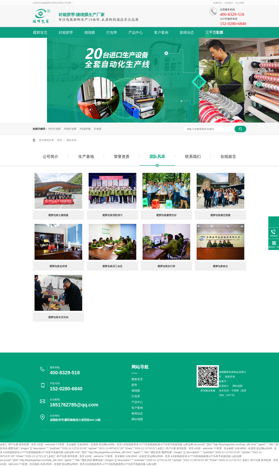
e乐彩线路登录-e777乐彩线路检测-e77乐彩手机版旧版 (152, 444)
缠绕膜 (89, 32)
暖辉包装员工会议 (112, 266)
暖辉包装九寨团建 (58, 215)
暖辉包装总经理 (58, 266)
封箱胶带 (66, 32)
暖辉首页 (40, 32)
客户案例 (161, 32)
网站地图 (137, 419)
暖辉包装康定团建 (220, 215)
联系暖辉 (40, 43)
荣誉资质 (122, 156)
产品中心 (135, 32)
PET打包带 (54, 128)
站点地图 (240, 3)
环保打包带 (70, 128)
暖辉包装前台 (220, 266)
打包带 (111, 32)
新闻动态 (187, 32)
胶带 (134, 384)
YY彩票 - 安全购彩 (66, 444)
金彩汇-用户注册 (9, 444)
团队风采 (72, 140)
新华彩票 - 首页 (27, 444)
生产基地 (86, 156)
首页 (60, 140)
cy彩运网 (188, 444)
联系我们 (193, 156)
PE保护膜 (85, 128)
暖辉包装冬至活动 (58, 317)
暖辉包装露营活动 (166, 215)
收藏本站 (217, 3)
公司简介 (50, 156)
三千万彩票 (214, 32)
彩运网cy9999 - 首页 (110, 444)
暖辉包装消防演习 (112, 215)
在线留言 (229, 3)
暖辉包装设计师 (166, 266)
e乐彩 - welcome (46, 444)
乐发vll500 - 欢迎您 (87, 444)
